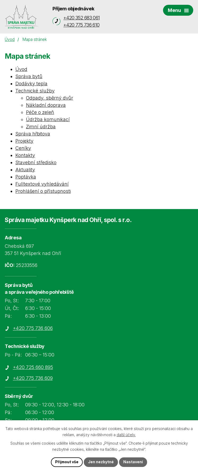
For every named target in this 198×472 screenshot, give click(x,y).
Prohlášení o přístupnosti (43, 191)
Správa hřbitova (32, 134)
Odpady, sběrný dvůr (49, 98)
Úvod (10, 39)
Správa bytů (28, 76)
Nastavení (133, 462)
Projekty (24, 141)
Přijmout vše (67, 462)
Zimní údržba (41, 126)
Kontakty (25, 155)
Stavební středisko (35, 162)
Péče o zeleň (40, 112)
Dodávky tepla (31, 83)
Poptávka (25, 177)
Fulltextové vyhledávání (42, 184)
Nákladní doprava (46, 105)
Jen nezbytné (101, 462)
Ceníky (23, 148)
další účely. (126, 434)
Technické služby (35, 90)
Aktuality (25, 169)
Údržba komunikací (48, 119)
